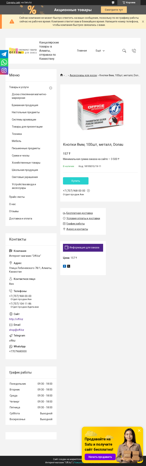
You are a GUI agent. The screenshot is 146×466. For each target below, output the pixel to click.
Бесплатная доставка (79, 213)
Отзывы (14, 211)
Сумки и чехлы (20, 155)
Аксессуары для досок (83, 75)
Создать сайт (13, 2)
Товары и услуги (19, 87)
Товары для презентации (27, 126)
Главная (82, 50)
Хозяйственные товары (26, 162)
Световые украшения (25, 177)
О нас (12, 204)
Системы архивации (24, 119)
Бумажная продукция (25, 105)
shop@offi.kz (16, 329)
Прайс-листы (17, 196)
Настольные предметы (26, 112)
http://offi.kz (16, 319)
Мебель (16, 141)
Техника (17, 133)
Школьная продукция (25, 169)
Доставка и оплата (20, 218)
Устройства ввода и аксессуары (24, 186)
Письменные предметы (26, 148)
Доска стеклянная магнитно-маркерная (29, 96)
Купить (76, 180)
